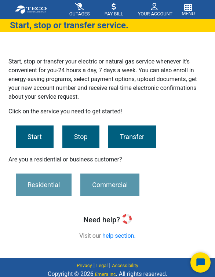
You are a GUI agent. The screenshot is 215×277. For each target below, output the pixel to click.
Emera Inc (105, 274)
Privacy (84, 265)
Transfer (132, 137)
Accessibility (125, 265)
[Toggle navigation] (188, 9)
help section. (119, 235)
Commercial (110, 185)
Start (35, 137)
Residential (44, 185)
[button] (152, 9)
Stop (81, 137)
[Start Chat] (200, 262)
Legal (102, 265)
